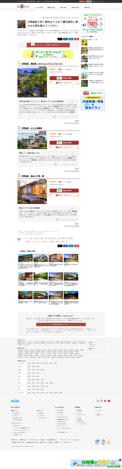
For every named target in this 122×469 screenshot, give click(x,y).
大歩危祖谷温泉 (59, 357)
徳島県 (29, 389)
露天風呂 (52, 241)
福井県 (37, 376)
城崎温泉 (77, 353)
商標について (58, 442)
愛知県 (37, 379)
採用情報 (79, 419)
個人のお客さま (15, 407)
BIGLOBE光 (16, 413)
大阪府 (37, 382)
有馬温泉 (20, 355)
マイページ (96, 1)
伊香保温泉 (20, 351)
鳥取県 (29, 386)
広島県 (42, 386)
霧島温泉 (81, 355)
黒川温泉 (76, 355)
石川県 (33, 376)
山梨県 (29, 373)
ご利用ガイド (92, 346)
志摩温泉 (53, 357)
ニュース (79, 417)
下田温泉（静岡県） (29, 353)
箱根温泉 (39, 357)
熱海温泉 (73, 357)
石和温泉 (65, 351)
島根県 (33, 386)
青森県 (33, 363)
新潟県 (41, 238)
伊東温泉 (77, 351)
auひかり (15, 415)
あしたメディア (43, 417)
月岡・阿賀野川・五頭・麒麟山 (65, 238)
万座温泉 (26, 351)
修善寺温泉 (20, 353)
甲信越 (35, 238)
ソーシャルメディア (82, 424)
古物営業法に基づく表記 (32, 442)
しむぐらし (41, 415)
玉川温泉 (26, 357)
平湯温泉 (66, 353)
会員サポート (100, 415)
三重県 (42, 379)
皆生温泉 (60, 355)
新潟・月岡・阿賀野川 (50, 238)
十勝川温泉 (32, 350)
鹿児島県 (56, 392)
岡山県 (37, 386)
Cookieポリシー (77, 440)
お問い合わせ (14, 440)
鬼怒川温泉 (37, 351)
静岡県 (29, 379)
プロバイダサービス (62, 417)
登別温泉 (26, 350)
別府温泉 (70, 355)
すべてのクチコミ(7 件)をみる (71, 123)
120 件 (70, 134)
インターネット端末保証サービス (21, 428)
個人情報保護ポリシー (52, 440)
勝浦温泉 (31, 355)
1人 (26, 238)
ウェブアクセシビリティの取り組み (36, 440)
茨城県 (37, 366)
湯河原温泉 (70, 351)
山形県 (50, 363)
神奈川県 (43, 369)
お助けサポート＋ (17, 425)
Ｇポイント (91, 350)
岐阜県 (33, 379)
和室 (62, 241)
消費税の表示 (23, 440)
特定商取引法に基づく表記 (17, 442)
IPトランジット (61, 426)
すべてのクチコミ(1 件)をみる (71, 226)
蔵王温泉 (71, 350)
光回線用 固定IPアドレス (63, 419)
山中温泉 (42, 353)
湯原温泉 (65, 355)
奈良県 (46, 382)
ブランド (79, 412)
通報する (77, 120)
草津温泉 (82, 350)
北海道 (29, 363)
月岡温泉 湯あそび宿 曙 (32, 176)
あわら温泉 (48, 353)
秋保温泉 (60, 350)
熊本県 (42, 392)
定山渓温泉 (20, 350)
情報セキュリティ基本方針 (46, 442)
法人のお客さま (59, 407)
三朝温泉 (49, 355)
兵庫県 (42, 382)
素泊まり (45, 241)
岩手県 (37, 363)
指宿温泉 (78, 357)
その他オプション (17, 435)
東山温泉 (66, 350)
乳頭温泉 (50, 350)
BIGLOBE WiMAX (17, 420)
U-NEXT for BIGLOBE (19, 432)
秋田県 (46, 363)
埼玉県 (29, 369)
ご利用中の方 (98, 407)
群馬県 (33, 366)
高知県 (42, 389)
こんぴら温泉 (43, 355)
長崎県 (37, 392)
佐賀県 (33, 392)
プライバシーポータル (65, 440)
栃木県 (29, 366)
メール (98, 412)
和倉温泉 (37, 353)
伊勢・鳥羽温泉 (46, 357)
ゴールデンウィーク (36, 241)
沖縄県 (60, 392)
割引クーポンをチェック (64, 82)
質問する (89, 1)
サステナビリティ (81, 415)
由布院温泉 (67, 357)
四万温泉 (32, 351)
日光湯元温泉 (33, 357)
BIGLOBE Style (81, 421)
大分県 (46, 392)
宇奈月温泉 (54, 353)
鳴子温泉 (55, 350)
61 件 (69, 69)
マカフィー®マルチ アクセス (64, 429)
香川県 (33, 389)
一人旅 (30, 238)
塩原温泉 (44, 351)
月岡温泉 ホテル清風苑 (31, 128)
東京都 (37, 369)
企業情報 (77, 407)
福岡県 (29, 392)
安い (67, 241)
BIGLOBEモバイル (17, 417)
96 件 (69, 181)
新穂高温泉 (71, 353)
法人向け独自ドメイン (62, 432)
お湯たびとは (92, 344)
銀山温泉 (76, 350)
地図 (52, 74)
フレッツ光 (60, 415)
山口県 (46, 386)
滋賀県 (29, 382)
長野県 (33, 373)
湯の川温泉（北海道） (41, 350)
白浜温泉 (25, 355)
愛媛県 (37, 389)
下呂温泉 (60, 353)
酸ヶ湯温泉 (20, 357)
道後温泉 (36, 355)
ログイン (103, 1)
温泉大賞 (41, 413)
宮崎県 (50, 392)
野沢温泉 (49, 351)
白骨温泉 (54, 351)
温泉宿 (57, 241)
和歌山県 (51, 382)
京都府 (33, 382)
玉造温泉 (54, 355)
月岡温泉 (27, 241)
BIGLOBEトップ (67, 442)
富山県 (29, 376)
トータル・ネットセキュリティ (21, 430)
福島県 (55, 363)
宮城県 (42, 363)
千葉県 (33, 369)
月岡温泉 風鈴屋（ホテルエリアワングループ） (42, 64)
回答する (82, 1)
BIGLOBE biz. (60, 410)
